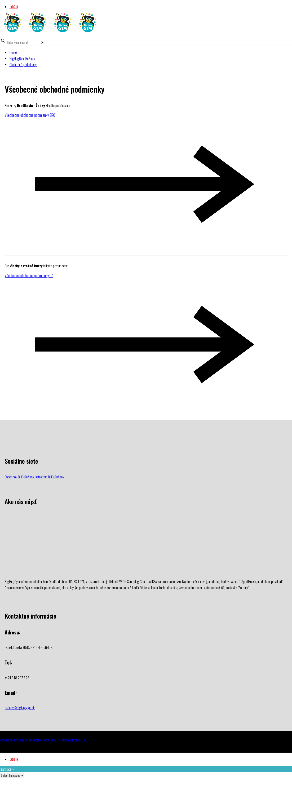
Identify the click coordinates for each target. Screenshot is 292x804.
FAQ (85, 739)
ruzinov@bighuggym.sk (20, 707)
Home (13, 52)
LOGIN (13, 6)
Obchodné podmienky (23, 64)
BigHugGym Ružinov (22, 58)
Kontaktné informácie (13, 739)
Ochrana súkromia (69, 739)
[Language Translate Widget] (12, 775)
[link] (42, 42)
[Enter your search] (23, 42)
